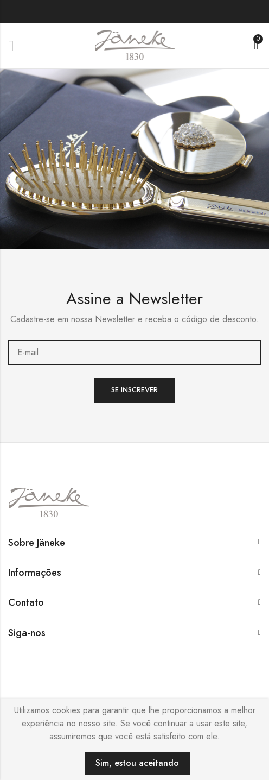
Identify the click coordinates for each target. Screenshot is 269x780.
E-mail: (134, 352)
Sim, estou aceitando (137, 763)
